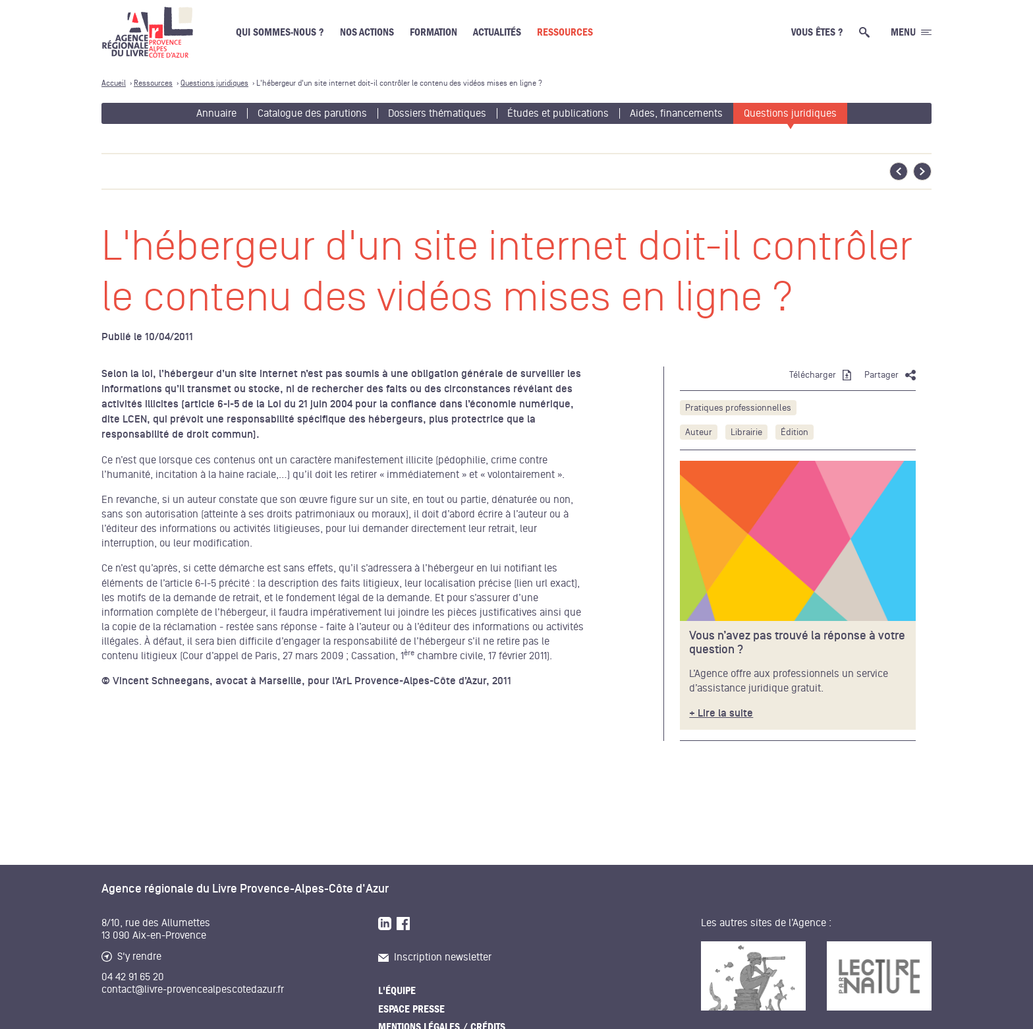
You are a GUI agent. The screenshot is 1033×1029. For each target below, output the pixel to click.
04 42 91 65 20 (132, 977)
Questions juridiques (790, 113)
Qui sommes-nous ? (280, 32)
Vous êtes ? (817, 32)
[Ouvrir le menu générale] (911, 32)
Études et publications (558, 113)
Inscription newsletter (434, 957)
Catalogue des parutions (312, 113)
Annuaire (216, 113)
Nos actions (367, 32)
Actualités (497, 32)
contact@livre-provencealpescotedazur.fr (192, 989)
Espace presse (411, 1009)
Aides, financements (676, 113)
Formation (433, 32)
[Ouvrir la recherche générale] (867, 32)
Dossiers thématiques (437, 113)
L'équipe (397, 991)
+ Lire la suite (721, 713)
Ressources (565, 32)
